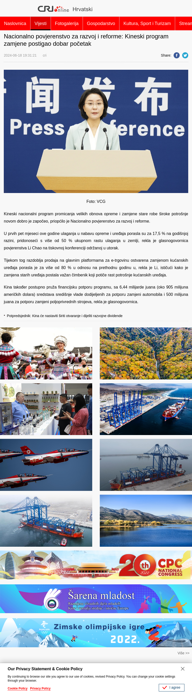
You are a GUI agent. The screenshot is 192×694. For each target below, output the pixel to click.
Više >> (183, 653)
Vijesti (41, 23)
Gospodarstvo (101, 23)
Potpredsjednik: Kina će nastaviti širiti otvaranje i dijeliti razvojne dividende (64, 316)
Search (182, 9)
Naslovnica (15, 23)
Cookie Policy (17, 688)
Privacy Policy (40, 688)
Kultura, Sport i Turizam (147, 23)
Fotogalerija (67, 23)
